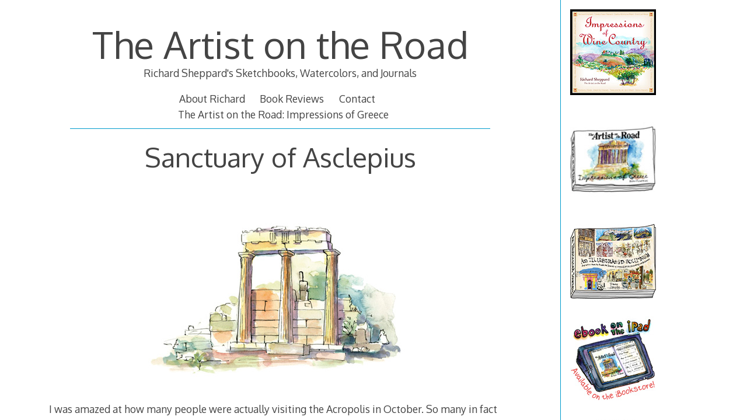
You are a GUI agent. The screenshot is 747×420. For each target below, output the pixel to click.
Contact (357, 98)
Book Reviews (292, 98)
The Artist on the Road (280, 44)
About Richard (212, 98)
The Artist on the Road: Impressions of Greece (283, 114)
